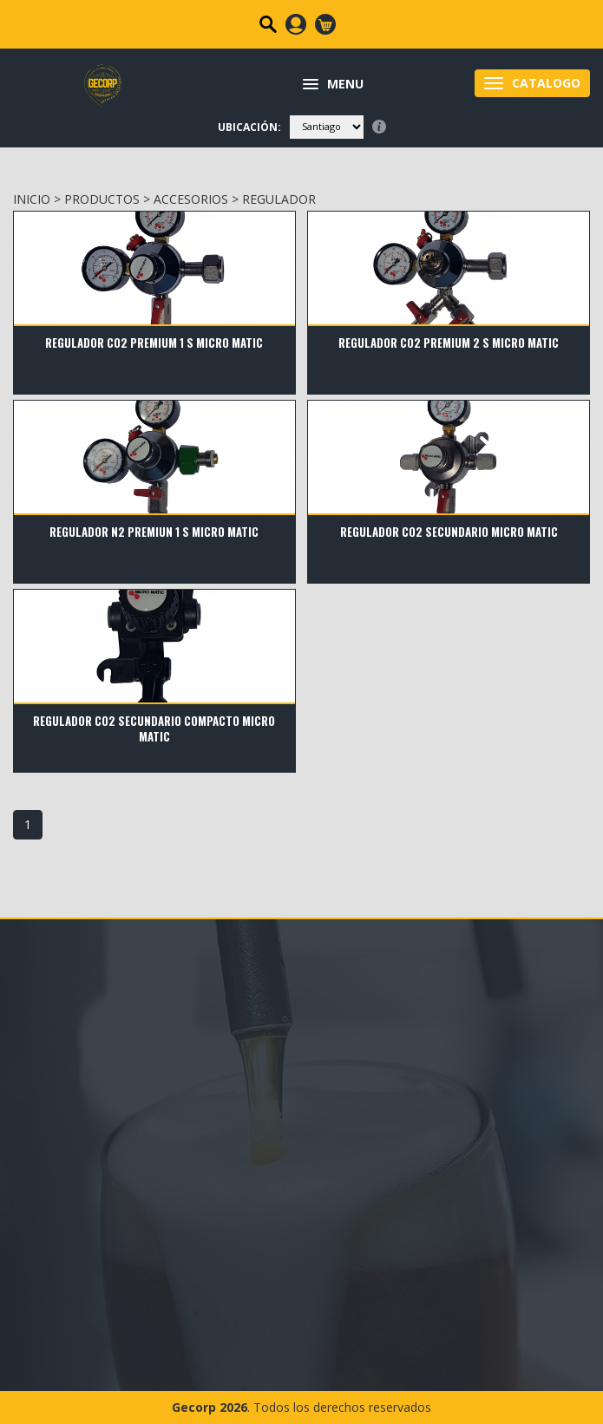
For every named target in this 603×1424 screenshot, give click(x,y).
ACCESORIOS (191, 199)
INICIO (31, 199)
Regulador (279, 199)
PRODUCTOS (102, 199)
